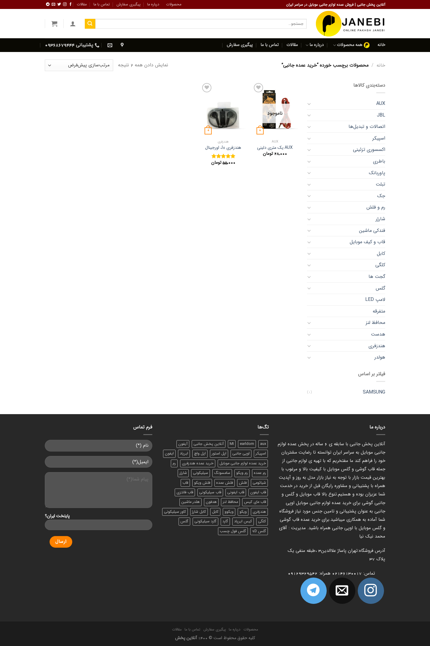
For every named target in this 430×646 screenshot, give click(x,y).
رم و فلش (375, 207)
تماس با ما (101, 4)
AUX (380, 103)
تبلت (380, 184)
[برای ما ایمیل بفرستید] (53, 4)
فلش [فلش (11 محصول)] (243, 483)
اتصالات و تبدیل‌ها (366, 126)
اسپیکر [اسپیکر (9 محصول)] (261, 454)
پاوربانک (377, 173)
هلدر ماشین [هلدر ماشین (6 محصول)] (190, 502)
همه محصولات (351, 45)
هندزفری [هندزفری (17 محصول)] (259, 512)
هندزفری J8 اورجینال (223, 148)
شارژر (380, 219)
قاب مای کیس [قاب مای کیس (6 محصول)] (255, 502)
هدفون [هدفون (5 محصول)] (211, 502)
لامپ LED (375, 299)
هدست (378, 334)
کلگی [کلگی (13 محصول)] (262, 521)
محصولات (173, 4)
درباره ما (153, 4)
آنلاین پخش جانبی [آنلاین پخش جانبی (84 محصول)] (209, 444)
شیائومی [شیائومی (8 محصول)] (259, 483)
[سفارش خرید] (79, 65)
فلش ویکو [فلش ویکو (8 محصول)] (202, 483)
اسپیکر (378, 138)
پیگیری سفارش (128, 4)
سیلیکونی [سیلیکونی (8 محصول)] (200, 473)
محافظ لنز (375, 322)
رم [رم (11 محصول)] (174, 463)
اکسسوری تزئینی (369, 149)
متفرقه (379, 311)
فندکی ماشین (372, 230)
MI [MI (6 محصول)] (232, 444)
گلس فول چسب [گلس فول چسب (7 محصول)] (233, 531)
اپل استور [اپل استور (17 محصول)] (219, 454)
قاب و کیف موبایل (367, 242)
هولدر (379, 357)
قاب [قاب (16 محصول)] (185, 483)
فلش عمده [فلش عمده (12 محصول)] (224, 483)
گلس (380, 288)
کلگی (380, 265)
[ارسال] (90, 24)
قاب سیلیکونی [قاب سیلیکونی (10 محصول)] (210, 492)
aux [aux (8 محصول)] (263, 444)
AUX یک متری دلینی (275, 148)
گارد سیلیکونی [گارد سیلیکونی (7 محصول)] (205, 521)
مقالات (82, 4)
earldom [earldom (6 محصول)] (247, 444)
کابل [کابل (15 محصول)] (215, 512)
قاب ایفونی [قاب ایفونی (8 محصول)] (235, 492)
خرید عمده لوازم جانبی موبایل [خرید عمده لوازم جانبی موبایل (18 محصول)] (242, 463)
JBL (381, 115)
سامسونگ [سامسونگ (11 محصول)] (222, 473)
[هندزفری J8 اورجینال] (223, 109)
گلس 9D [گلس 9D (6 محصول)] (259, 531)
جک (381, 196)
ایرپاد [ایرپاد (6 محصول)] (184, 454)
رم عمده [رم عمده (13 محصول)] (260, 473)
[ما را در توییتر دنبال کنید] (59, 4)
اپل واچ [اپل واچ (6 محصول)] (200, 454)
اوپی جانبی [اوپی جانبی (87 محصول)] (241, 454)
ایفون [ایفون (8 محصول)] (169, 454)
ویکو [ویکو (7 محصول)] (243, 512)
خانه (381, 45)
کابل (381, 253)
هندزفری (376, 346)
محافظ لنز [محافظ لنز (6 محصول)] (230, 502)
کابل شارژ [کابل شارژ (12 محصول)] (199, 512)
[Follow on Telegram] (48, 4)
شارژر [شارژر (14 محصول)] (183, 473)
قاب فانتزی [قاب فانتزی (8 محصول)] (184, 492)
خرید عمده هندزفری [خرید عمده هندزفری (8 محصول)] (198, 463)
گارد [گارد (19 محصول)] (225, 521)
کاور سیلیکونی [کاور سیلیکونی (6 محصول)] (175, 512)
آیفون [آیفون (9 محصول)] (183, 444)
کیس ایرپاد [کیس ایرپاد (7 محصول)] (243, 521)
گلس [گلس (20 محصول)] (184, 521)
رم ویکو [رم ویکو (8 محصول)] (242, 473)
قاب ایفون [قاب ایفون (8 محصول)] (258, 492)
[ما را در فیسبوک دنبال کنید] (70, 4)
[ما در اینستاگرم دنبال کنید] (65, 4)
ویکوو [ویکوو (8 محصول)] (229, 512)
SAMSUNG (374, 392)
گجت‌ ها (376, 276)
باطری (379, 161)
